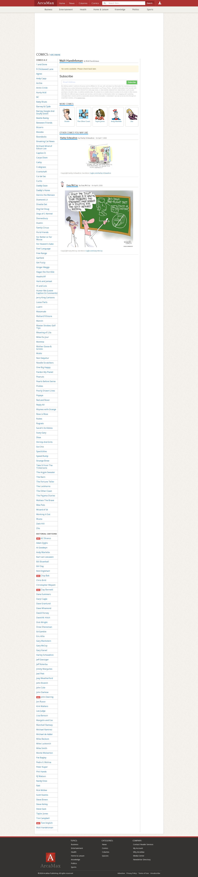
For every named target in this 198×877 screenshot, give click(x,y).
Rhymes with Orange (46, 409)
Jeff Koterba (41, 664)
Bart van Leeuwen (45, 557)
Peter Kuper (42, 767)
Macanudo (41, 311)
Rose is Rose (42, 414)
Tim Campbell (43, 818)
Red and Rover (43, 400)
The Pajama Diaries (45, 495)
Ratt (38, 785)
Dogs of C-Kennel (44, 213)
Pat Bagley (41, 757)
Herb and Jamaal (44, 281)
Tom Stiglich (44, 823)
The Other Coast (44, 491)
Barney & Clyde (43, 106)
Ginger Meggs (42, 267)
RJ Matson (41, 776)
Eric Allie (40, 636)
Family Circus (42, 227)
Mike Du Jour (42, 337)
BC (37, 97)
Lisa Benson (42, 715)
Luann (39, 306)
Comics (105, 848)
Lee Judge (40, 711)
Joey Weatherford (44, 678)
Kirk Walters (42, 706)
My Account (138, 848)
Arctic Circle (41, 87)
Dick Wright (41, 622)
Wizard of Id (42, 509)
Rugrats (40, 423)
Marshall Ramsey (44, 725)
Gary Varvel (41, 650)
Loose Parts (41, 302)
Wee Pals (40, 505)
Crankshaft (41, 171)
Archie (39, 83)
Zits (38, 528)
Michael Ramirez (44, 729)
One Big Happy (43, 367)
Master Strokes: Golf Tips (46, 326)
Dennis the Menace (45, 195)
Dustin (39, 223)
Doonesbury (42, 218)
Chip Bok (42, 575)
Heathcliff (41, 276)
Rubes (39, 418)
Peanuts (40, 376)
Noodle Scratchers (45, 362)
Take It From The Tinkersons (44, 466)
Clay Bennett (44, 589)
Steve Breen (42, 799)
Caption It (41, 153)
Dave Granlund (43, 603)
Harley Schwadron (45, 655)
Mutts (39, 353)
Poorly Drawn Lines (45, 390)
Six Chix (40, 446)
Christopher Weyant (45, 585)
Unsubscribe (155, 873)
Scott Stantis (42, 795)
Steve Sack (41, 809)
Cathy (39, 162)
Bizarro (39, 127)
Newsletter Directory (142, 859)
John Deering (44, 697)
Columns (105, 852)
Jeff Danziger (42, 659)
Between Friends (44, 122)
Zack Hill (40, 523)
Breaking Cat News (45, 141)
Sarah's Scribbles (44, 428)
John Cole (40, 687)
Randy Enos (41, 781)
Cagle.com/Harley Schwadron (100, 173)
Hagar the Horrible (45, 272)
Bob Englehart (43, 571)
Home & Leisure (100, 9)
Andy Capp (41, 78)
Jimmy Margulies (44, 669)
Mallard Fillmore (44, 316)
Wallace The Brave (45, 500)
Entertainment (66, 9)
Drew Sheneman (44, 627)
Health (83, 9)
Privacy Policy (132, 873)
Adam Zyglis (42, 543)
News (104, 844)
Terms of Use (143, 873)
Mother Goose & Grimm (44, 347)
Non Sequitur (42, 358)
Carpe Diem (41, 157)
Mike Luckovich (43, 743)
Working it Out (43, 514)
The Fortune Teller (45, 481)
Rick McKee (41, 790)
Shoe (38, 437)
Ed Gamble (41, 631)
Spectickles (41, 451)
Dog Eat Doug (42, 209)
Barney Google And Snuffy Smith (45, 112)
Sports (150, 9)
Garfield (40, 258)
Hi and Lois (41, 286)
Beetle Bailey (42, 118)
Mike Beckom (42, 739)
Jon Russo (40, 701)
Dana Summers (43, 594)
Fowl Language (43, 248)
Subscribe (132, 82)
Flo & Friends (42, 232)
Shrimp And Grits (44, 442)
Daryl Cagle (41, 599)
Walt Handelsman (44, 827)
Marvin (39, 320)
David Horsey (42, 613)
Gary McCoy (41, 645)
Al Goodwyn (41, 547)
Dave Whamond (43, 608)
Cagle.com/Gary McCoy (93, 251)
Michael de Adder (44, 734)
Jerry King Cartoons (45, 297)
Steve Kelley (42, 804)
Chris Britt (41, 580)
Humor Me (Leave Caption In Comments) (46, 291)
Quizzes (105, 856)
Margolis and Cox (44, 720)
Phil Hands (41, 771)
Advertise (121, 873)
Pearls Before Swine (46, 381)
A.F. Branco (43, 538)
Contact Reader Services (143, 844)
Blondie (40, 132)
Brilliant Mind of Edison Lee (44, 147)
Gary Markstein (43, 641)
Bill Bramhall (42, 561)
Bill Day (40, 566)
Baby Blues (41, 101)
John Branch (42, 683)
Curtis (39, 181)
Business (48, 9)
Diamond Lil (42, 199)
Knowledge (120, 9)
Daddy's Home (43, 190)
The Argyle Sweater (45, 472)
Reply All (40, 404)
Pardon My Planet (44, 372)
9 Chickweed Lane (44, 69)
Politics (135, 9)
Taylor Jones (42, 813)
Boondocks (41, 136)
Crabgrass (41, 167)
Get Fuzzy (40, 262)
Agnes (39, 73)
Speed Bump (42, 456)
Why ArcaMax (138, 852)
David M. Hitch (43, 617)
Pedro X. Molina (43, 762)
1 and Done (41, 64)
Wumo (39, 519)
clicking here (81, 98)
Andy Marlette (43, 552)
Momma (40, 341)
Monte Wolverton (44, 753)
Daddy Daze (41, 185)
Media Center (138, 856)
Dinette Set (41, 204)
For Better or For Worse (44, 238)
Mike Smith (41, 748)
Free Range (41, 253)
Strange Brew (42, 460)
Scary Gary (41, 432)
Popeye (39, 395)
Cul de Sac (41, 176)
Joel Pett (40, 673)
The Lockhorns (43, 486)
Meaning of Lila (43, 332)
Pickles (39, 386)
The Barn (40, 477)
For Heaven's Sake (45, 244)
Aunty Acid (41, 92)
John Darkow (42, 692)
